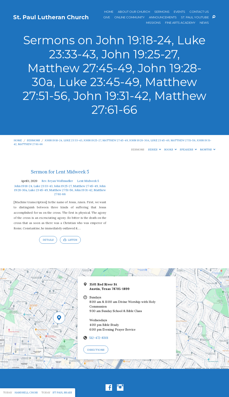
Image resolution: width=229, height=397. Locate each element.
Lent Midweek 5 (88, 181)
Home (108, 11)
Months (207, 149)
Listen (70, 239)
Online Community (129, 17)
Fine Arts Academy (180, 22)
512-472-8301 (98, 338)
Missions (153, 22)
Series (154, 149)
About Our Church (134, 11)
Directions (95, 349)
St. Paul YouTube (195, 17)
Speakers (188, 149)
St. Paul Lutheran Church (51, 17)
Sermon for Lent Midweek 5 (60, 172)
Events (179, 11)
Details (48, 239)
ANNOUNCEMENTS (163, 17)
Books (170, 149)
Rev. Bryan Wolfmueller (57, 181)
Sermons (162, 11)
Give (106, 17)
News (204, 22)
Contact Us (199, 11)
